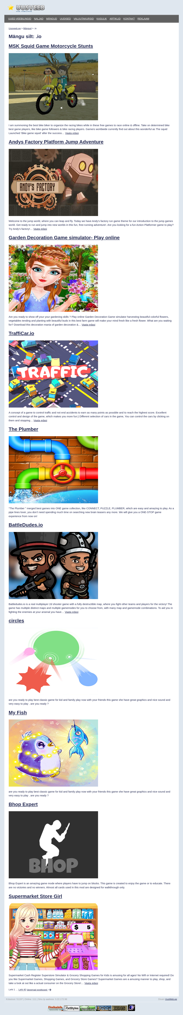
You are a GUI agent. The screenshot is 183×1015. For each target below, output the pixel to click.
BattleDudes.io (26, 525)
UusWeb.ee (171, 999)
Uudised (65, 18)
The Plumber (23, 429)
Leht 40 (22, 989)
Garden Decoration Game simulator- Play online (64, 237)
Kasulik (101, 18)
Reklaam (143, 18)
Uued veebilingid (19, 18)
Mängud (51, 18)
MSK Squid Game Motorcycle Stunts (51, 46)
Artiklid (115, 18)
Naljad (38, 18)
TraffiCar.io (21, 333)
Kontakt (129, 18)
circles (16, 620)
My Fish (18, 712)
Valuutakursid (84, 18)
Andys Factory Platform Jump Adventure (56, 142)
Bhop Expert (23, 804)
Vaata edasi (72, 133)
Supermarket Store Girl (35, 896)
